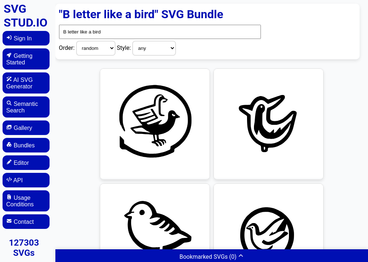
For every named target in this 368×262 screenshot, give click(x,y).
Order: (67, 47)
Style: (125, 47)
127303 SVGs (24, 248)
